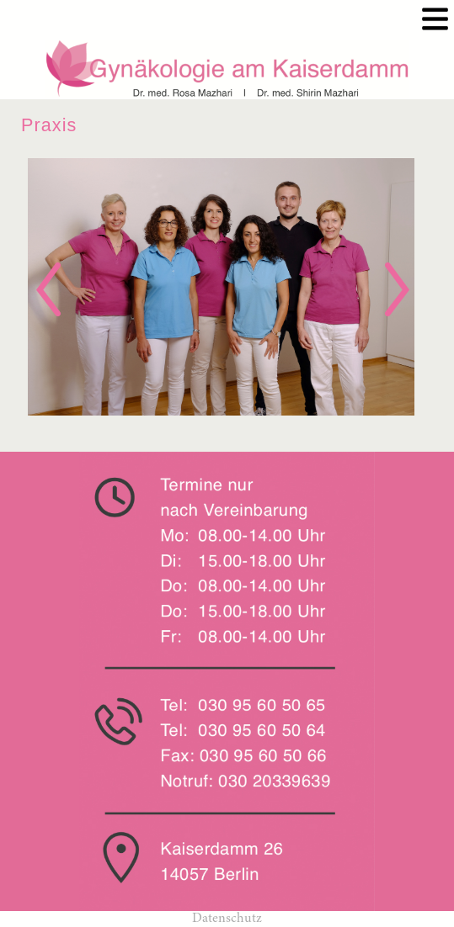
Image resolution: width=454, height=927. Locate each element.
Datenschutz (227, 918)
